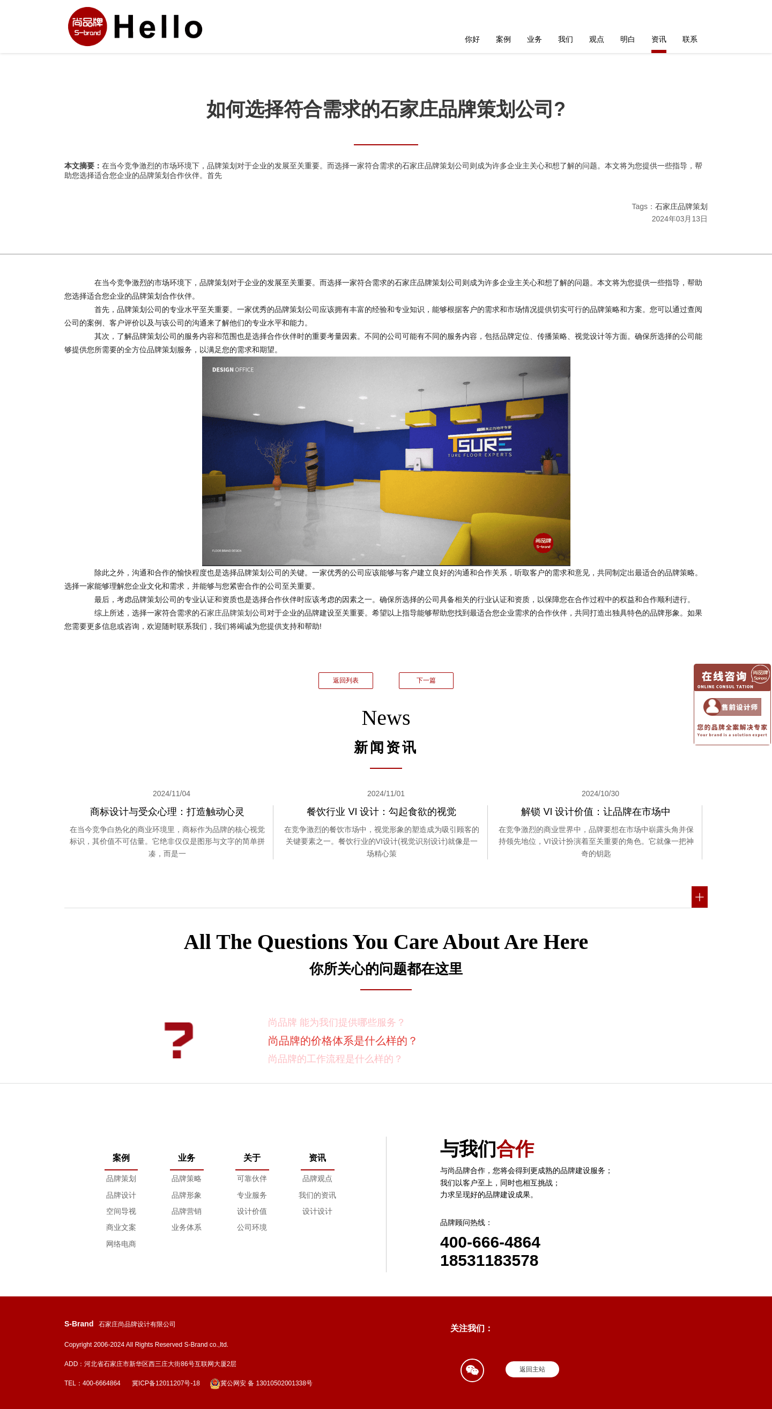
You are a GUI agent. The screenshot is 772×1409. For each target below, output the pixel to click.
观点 (596, 39)
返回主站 (532, 1369)
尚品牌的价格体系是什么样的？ (343, 1041)
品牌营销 (187, 1211)
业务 (534, 39)
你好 (472, 39)
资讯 (658, 39)
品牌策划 (121, 1178)
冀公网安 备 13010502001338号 (261, 1383)
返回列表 (346, 680)
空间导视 (121, 1211)
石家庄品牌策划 (681, 206)
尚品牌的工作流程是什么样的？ (335, 1059)
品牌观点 (317, 1178)
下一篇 (426, 680)
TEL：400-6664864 (92, 1383)
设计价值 (252, 1211)
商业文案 (121, 1227)
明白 (627, 39)
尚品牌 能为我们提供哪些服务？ (337, 1022)
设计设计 (317, 1211)
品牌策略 (187, 1178)
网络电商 (121, 1244)
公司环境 (252, 1227)
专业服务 (252, 1195)
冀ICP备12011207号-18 (166, 1383)
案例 (503, 39)
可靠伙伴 (252, 1178)
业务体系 (187, 1227)
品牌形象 (187, 1195)
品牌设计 (121, 1195)
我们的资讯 (317, 1195)
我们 (565, 39)
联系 (689, 39)
